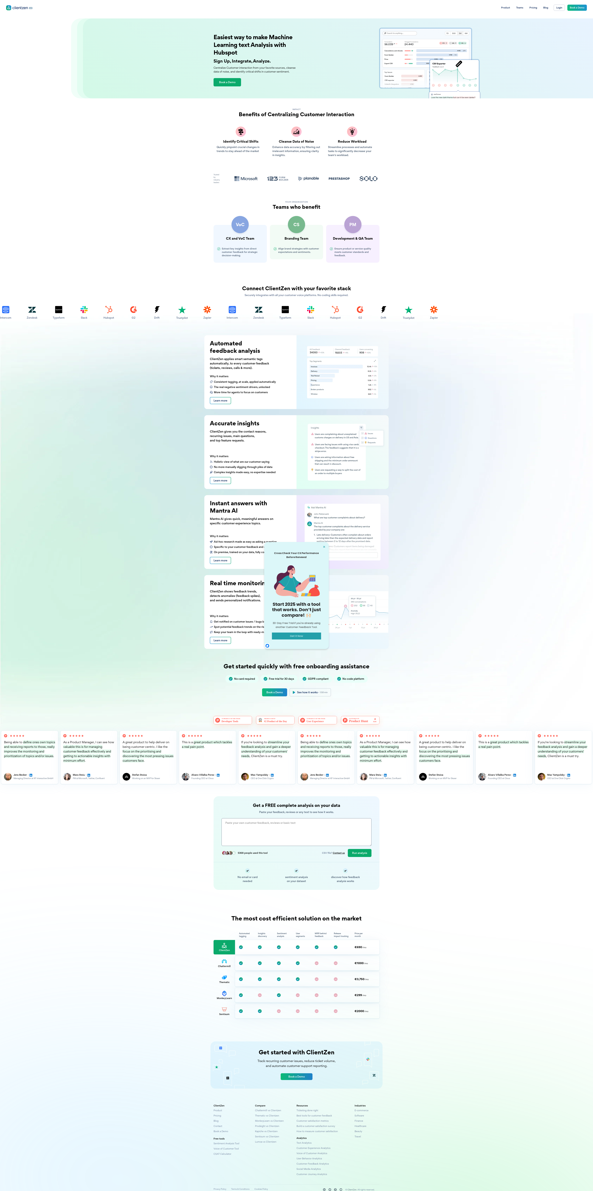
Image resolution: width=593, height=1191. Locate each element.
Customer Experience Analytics (313, 1148)
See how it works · (312, 692)
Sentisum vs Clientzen (267, 1136)
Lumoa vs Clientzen (265, 1141)
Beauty (358, 1131)
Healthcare (360, 1126)
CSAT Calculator (222, 1153)
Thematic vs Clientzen (267, 1115)
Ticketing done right (307, 1110)
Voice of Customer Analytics (311, 1153)
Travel (358, 1136)
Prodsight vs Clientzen (267, 1126)
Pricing (217, 1115)
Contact (218, 1126)
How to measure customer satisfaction (317, 1131)
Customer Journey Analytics (311, 1174)
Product (218, 1110)
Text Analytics (304, 1142)
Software (359, 1115)
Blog (216, 1120)
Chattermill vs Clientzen (268, 1110)
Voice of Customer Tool (226, 1148)
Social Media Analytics (308, 1168)
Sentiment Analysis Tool (226, 1143)
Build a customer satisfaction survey (315, 1126)
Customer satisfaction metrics (312, 1120)
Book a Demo (274, 692)
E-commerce (362, 1110)
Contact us (339, 852)
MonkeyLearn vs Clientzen (269, 1120)
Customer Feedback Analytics (312, 1163)
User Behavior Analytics (309, 1158)
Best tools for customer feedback (314, 1115)
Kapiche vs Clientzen (266, 1131)
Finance (359, 1120)
